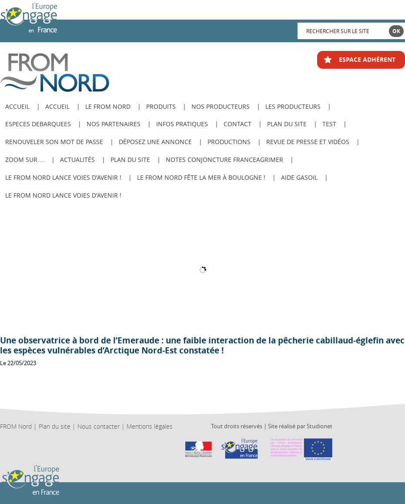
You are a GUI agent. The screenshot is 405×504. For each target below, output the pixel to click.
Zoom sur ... (24, 159)
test (329, 124)
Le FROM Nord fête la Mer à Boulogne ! (201, 177)
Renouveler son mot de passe (54, 142)
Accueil (57, 106)
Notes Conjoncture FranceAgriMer (224, 159)
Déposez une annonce (155, 142)
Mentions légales (150, 426)
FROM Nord (16, 426)
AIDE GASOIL (299, 177)
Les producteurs (293, 106)
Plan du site (287, 124)
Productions (229, 142)
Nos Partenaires (114, 124)
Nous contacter (98, 426)
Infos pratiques (182, 124)
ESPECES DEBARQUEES (38, 124)
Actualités (77, 159)
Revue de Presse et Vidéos (307, 142)
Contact (237, 124)
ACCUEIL (17, 106)
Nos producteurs (220, 106)
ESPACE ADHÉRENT (367, 59)
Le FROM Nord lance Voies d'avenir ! (63, 177)
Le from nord (108, 106)
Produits (161, 106)
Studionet (319, 426)
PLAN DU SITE (130, 159)
